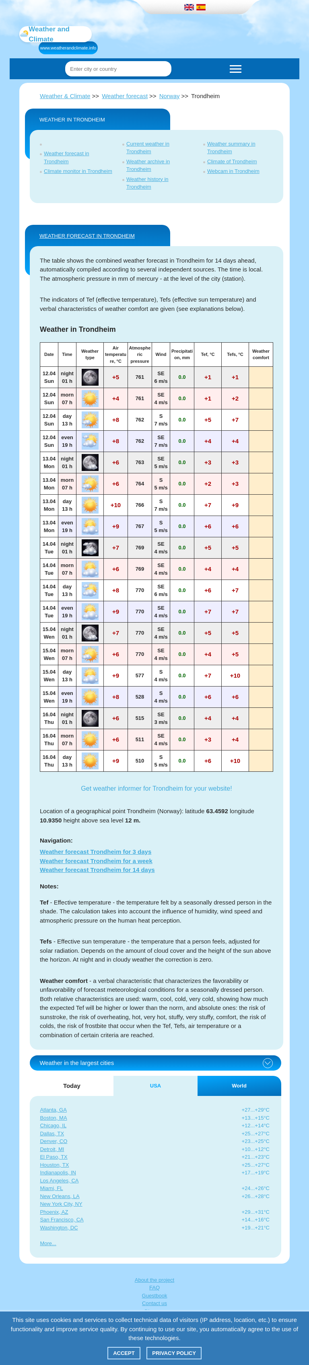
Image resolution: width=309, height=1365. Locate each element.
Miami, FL (51, 1188)
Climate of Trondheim (232, 161)
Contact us (154, 1303)
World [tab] (239, 1086)
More (46, 1243)
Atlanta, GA (53, 1110)
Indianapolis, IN (58, 1173)
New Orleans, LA (59, 1196)
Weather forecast (125, 96)
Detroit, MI (52, 1149)
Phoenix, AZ (54, 1212)
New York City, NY (61, 1204)
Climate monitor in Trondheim (78, 171)
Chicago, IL (53, 1125)
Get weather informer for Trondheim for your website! (156, 788)
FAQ (154, 1288)
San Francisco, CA (61, 1220)
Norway (169, 96)
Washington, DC (59, 1228)
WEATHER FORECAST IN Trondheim (87, 236)
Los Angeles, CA (59, 1181)
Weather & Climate (65, 96)
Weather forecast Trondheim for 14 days (97, 869)
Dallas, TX (52, 1134)
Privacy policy (174, 1353)
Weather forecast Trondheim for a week (96, 860)
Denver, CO (53, 1141)
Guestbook (154, 1296)
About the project (154, 1280)
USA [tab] (155, 1086)
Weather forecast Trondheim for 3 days (95, 851)
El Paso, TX (53, 1157)
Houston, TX (54, 1165)
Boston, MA (53, 1118)
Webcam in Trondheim (233, 171)
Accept (123, 1353)
